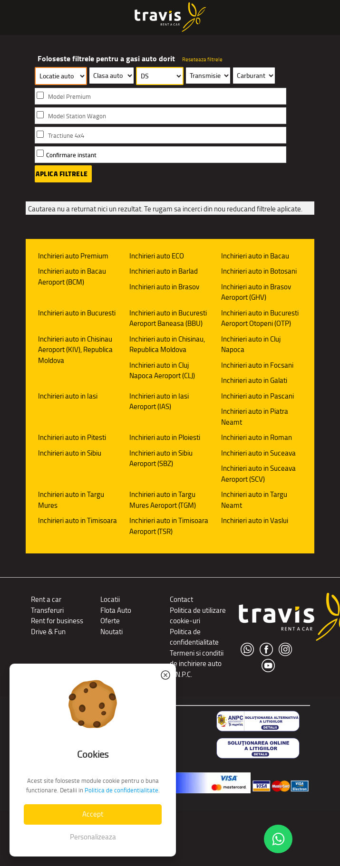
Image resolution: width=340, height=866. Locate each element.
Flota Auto (115, 610)
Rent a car (46, 599)
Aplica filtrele (62, 174)
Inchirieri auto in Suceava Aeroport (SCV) (258, 473)
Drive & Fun (48, 632)
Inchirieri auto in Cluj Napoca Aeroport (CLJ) (162, 370)
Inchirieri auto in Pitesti (72, 437)
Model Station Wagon (77, 116)
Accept (92, 814)
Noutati (111, 632)
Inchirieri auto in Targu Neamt (254, 499)
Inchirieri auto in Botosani (259, 271)
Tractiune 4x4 (66, 136)
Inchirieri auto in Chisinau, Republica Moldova (167, 344)
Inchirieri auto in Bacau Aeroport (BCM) (72, 276)
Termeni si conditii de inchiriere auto (196, 658)
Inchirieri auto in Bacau (255, 256)
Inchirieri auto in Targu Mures (71, 499)
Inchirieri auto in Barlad (163, 271)
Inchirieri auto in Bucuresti (77, 313)
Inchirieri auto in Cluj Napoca (251, 344)
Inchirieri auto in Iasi (67, 396)
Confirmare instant (71, 155)
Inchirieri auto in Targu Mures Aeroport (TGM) (162, 499)
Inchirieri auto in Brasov (164, 287)
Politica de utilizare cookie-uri (198, 615)
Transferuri (47, 610)
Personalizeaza (93, 837)
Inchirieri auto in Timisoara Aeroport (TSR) (168, 525)
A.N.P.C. (181, 674)
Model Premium (69, 97)
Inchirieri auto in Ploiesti (164, 437)
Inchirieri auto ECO (156, 256)
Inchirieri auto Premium (73, 256)
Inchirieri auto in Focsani (257, 365)
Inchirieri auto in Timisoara (77, 520)
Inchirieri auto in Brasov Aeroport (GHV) (256, 292)
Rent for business (57, 621)
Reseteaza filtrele (202, 59)
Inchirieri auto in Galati (254, 380)
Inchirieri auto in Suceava (258, 453)
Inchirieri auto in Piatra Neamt (254, 416)
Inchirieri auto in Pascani (257, 396)
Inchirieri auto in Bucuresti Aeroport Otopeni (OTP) (260, 318)
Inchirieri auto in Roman (256, 437)
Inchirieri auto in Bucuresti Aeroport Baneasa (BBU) (168, 318)
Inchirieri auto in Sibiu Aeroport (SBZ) (161, 458)
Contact (181, 599)
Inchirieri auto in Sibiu (69, 453)
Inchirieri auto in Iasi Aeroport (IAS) (159, 401)
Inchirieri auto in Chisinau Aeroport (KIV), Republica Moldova (75, 349)
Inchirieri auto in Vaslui (254, 520)
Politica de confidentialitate (194, 637)
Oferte (110, 621)
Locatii (110, 599)
